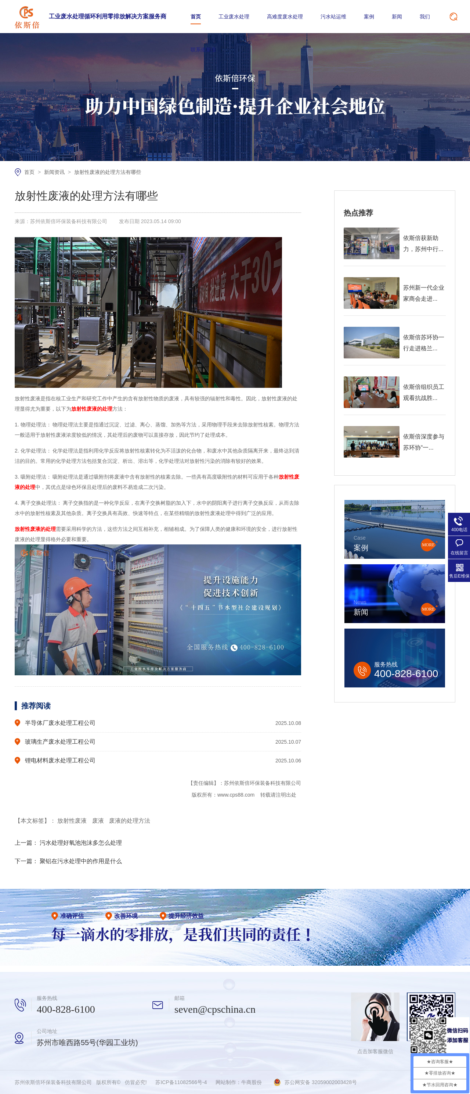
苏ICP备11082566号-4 (181, 1082)
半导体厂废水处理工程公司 (60, 723)
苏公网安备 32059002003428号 (321, 1082)
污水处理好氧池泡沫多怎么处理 (81, 843)
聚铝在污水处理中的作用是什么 (81, 861)
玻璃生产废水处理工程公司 (60, 742)
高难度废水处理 (285, 16)
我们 (425, 16)
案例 (369, 16)
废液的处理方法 (129, 821)
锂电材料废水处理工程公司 (60, 760)
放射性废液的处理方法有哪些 (107, 172)
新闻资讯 (55, 172)
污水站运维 (333, 16)
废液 (98, 821)
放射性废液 (72, 821)
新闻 (397, 16)
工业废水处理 (233, 16)
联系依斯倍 (203, 50)
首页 (196, 16)
